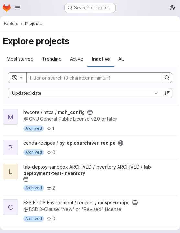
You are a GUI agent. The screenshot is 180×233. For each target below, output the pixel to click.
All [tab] (121, 58)
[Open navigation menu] (18, 8)
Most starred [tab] (20, 58)
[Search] (91, 78)
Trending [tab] (52, 58)
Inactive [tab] (101, 58)
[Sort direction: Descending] (167, 93)
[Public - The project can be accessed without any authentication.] (90, 112)
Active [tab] (76, 58)
